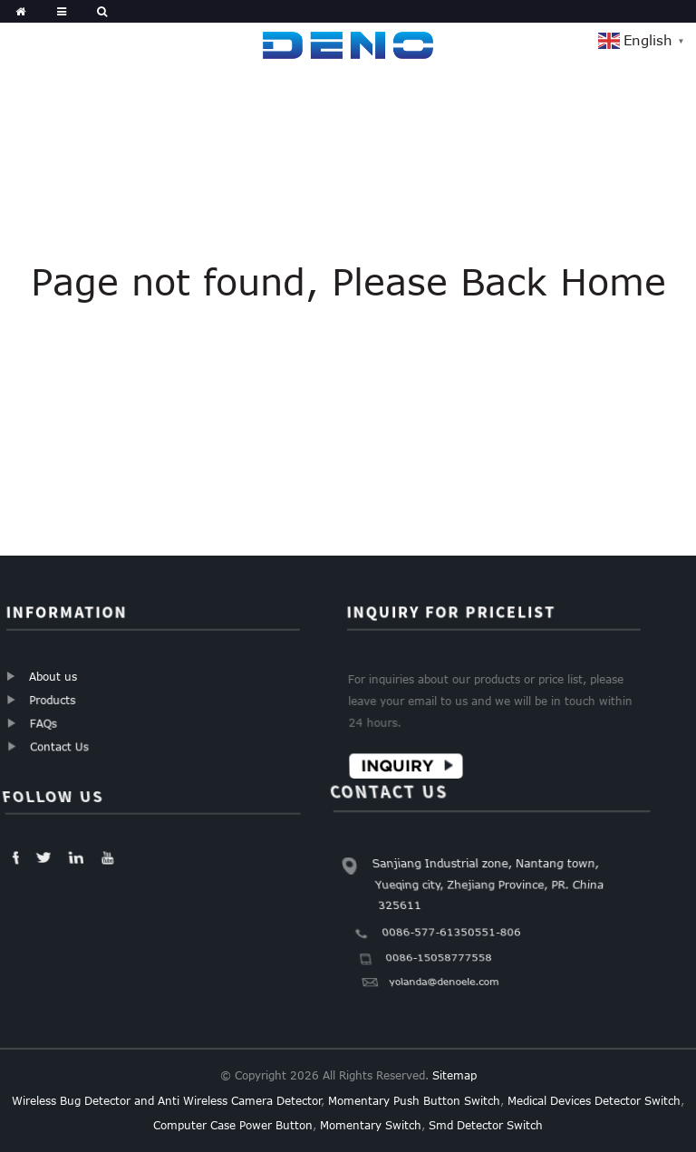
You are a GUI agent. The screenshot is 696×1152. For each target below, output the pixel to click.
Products (52, 699)
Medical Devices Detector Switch (594, 1100)
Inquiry (398, 765)
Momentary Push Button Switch (414, 1100)
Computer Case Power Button (233, 1124)
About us (52, 676)
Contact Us (60, 746)
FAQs (43, 723)
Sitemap (454, 1075)
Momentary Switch (370, 1124)
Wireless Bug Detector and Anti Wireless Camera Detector (167, 1100)
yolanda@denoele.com (442, 987)
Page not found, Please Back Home (348, 281)
